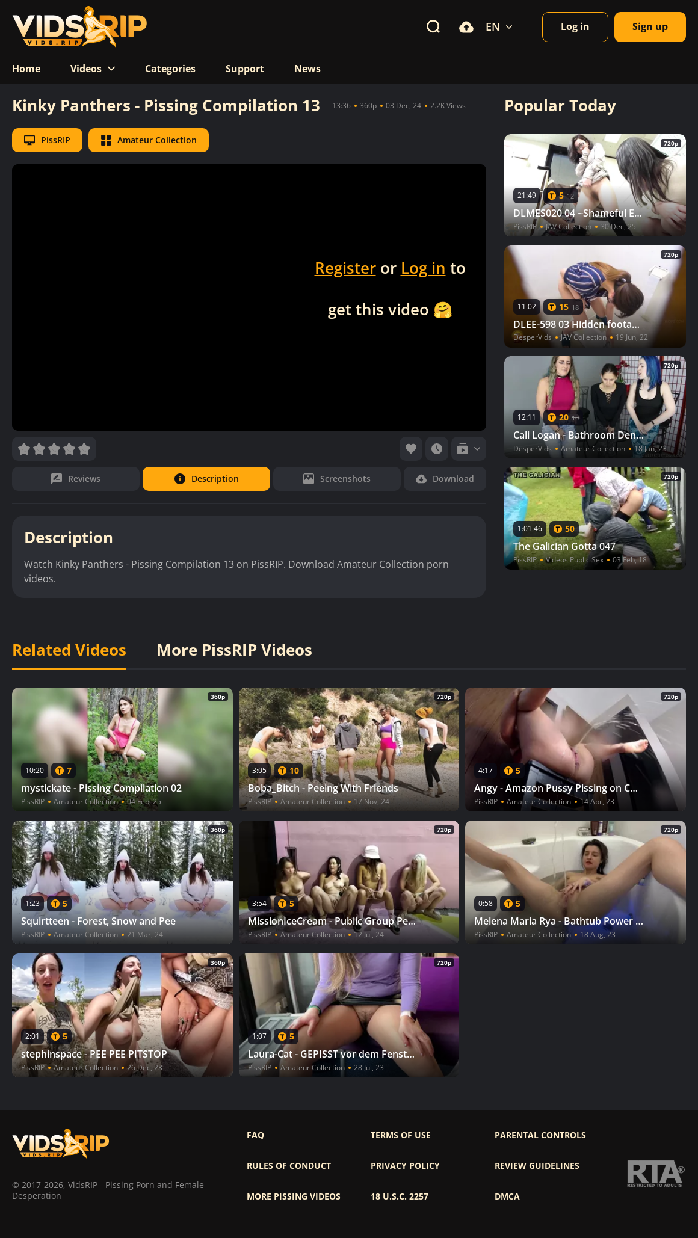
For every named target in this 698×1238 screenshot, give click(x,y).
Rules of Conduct (289, 1165)
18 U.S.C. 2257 (399, 1196)
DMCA (507, 1196)
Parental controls (540, 1135)
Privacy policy (405, 1165)
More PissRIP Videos (234, 650)
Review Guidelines (537, 1165)
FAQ (255, 1135)
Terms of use (401, 1135)
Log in (423, 268)
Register (345, 268)
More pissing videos (294, 1196)
